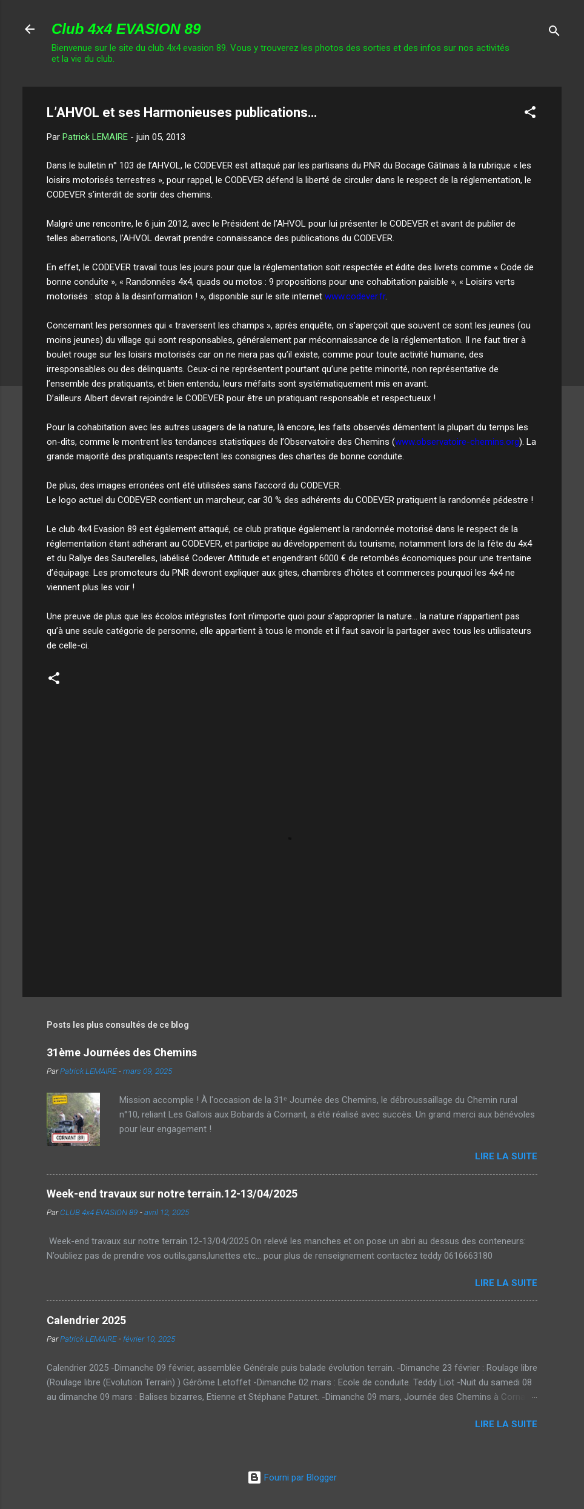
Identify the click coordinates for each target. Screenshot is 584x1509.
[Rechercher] (554, 33)
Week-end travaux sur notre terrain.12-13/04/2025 (172, 1193)
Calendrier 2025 (86, 1320)
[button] (530, 114)
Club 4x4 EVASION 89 (126, 29)
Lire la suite (506, 1156)
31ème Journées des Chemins (122, 1052)
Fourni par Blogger (292, 1477)
